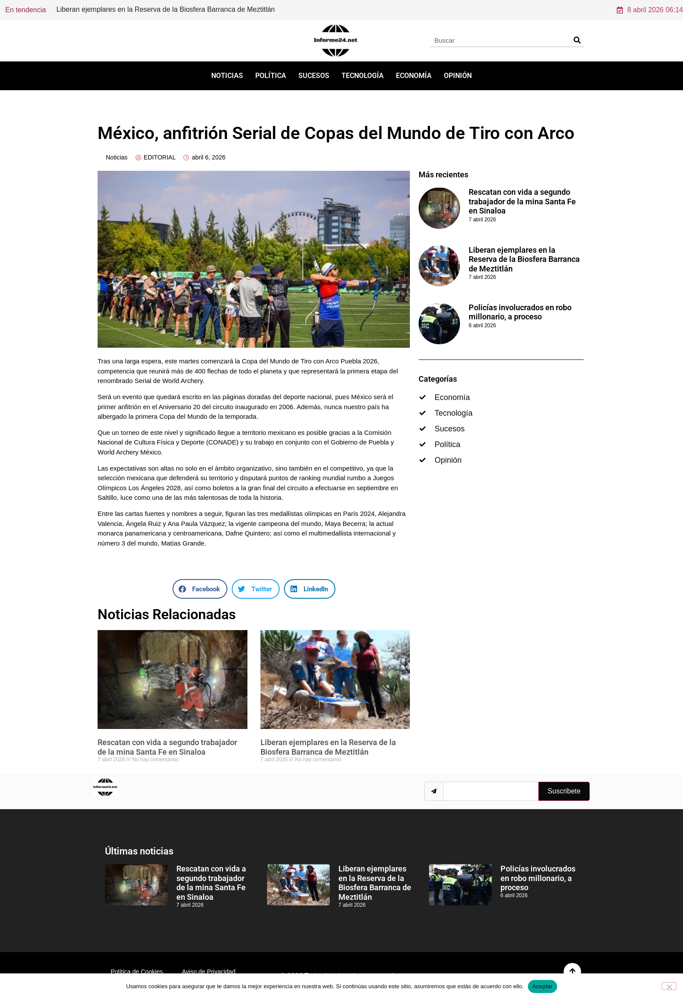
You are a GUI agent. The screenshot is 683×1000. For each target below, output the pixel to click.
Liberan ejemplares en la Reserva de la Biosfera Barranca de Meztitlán (328, 747)
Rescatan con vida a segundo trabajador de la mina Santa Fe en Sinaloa (168, 9)
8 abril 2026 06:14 (650, 10)
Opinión (458, 75)
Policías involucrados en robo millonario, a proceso (520, 312)
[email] (490, 791)
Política (270, 75)
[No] (669, 986)
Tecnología (363, 75)
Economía (414, 75)
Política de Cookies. (138, 971)
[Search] (577, 40)
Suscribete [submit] (564, 791)
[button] (199, 589)
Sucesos (313, 75)
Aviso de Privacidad (209, 971)
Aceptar (542, 986)
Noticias (227, 75)
